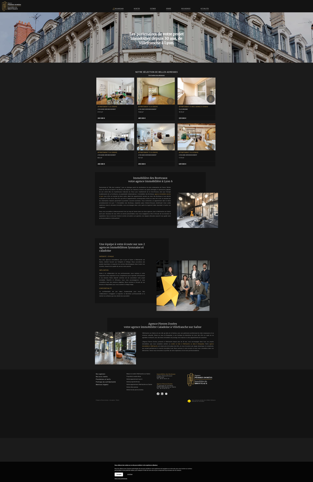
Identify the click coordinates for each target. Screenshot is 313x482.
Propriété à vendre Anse (134, 376)
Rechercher (118, 9)
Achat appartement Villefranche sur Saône (139, 384)
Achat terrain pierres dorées (135, 389)
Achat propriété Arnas (133, 381)
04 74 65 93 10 (164, 388)
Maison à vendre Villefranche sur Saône (138, 374)
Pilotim (117, 400)
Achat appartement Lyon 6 (134, 379)
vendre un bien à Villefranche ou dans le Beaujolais (197, 344)
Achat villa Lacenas (132, 387)
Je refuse (129, 474)
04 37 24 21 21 (164, 378)
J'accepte (118, 474)
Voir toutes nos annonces (156, 75)
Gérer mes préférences (121, 478)
